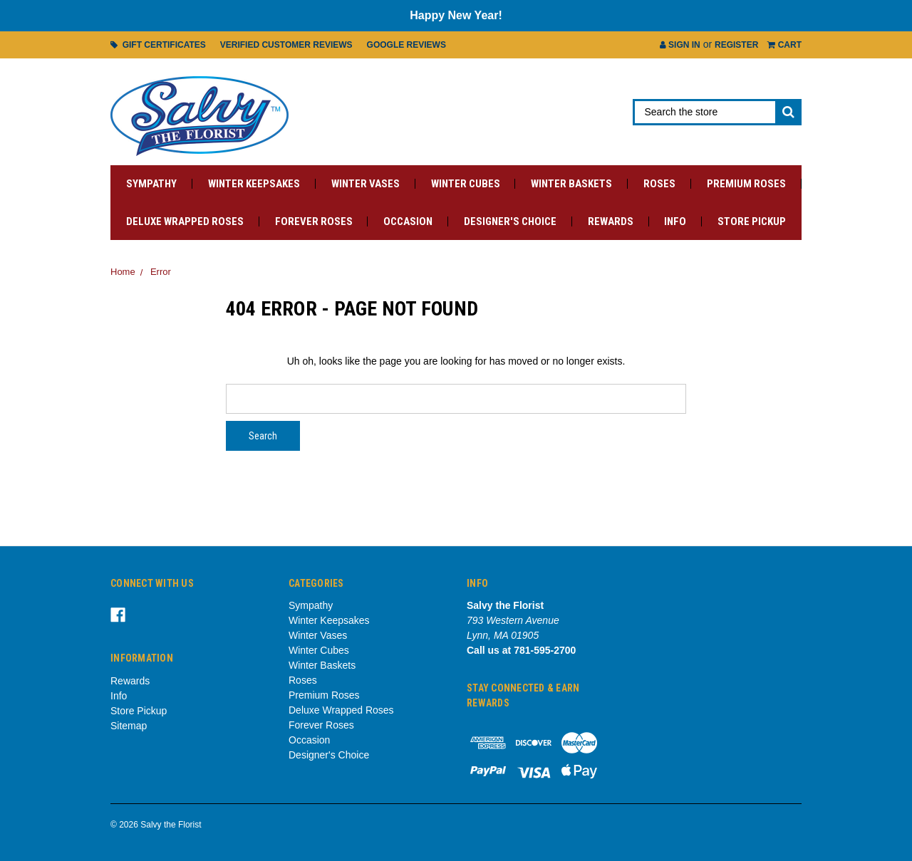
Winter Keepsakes (254, 183)
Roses (659, 183)
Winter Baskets (571, 183)
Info (675, 221)
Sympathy (151, 183)
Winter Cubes (465, 183)
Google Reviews (406, 45)
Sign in (680, 45)
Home (122, 271)
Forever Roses (314, 221)
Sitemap (128, 725)
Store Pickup (751, 221)
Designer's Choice (510, 221)
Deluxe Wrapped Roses (185, 221)
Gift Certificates (158, 45)
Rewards (610, 221)
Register (736, 45)
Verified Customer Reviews (286, 45)
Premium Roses (746, 183)
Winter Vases (365, 183)
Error (160, 271)
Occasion (407, 221)
